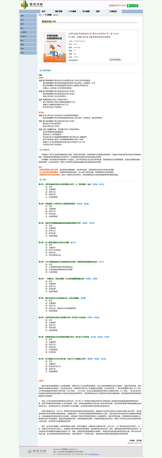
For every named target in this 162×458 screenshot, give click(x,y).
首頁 (42, 11)
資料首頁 (55, 15)
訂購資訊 (112, 11)
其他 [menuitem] (22, 53)
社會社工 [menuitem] (24, 36)
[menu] (27, 34)
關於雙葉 (58, 11)
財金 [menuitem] (22, 20)
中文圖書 (72, 11)
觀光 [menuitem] (22, 40)
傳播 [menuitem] (22, 44)
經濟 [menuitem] (22, 24)
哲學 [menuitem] (22, 48)
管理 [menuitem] (22, 16)
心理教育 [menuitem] (24, 32)
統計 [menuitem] (22, 28)
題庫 (97, 11)
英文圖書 (85, 11)
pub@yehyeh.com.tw (94, 454)
